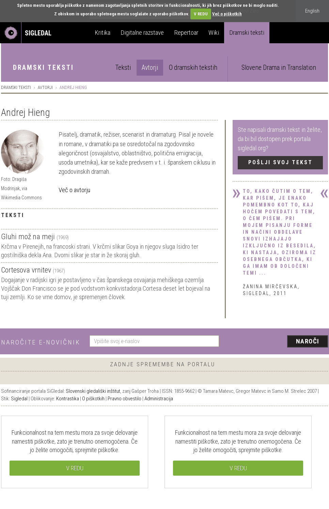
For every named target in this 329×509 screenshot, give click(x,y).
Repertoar (186, 32)
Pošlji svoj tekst (280, 162)
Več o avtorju (74, 190)
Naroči (307, 341)
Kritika (102, 32)
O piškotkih (93, 399)
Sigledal (19, 399)
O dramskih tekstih (193, 68)
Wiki (213, 32)
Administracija (158, 399)
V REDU (201, 13)
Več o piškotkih (227, 13)
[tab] (109, 125)
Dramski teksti (246, 32)
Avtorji (150, 68)
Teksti (123, 68)
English (312, 11)
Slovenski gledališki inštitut (93, 391)
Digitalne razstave (142, 32)
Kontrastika (67, 399)
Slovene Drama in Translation (278, 68)
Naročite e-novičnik (40, 342)
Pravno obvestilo (124, 399)
